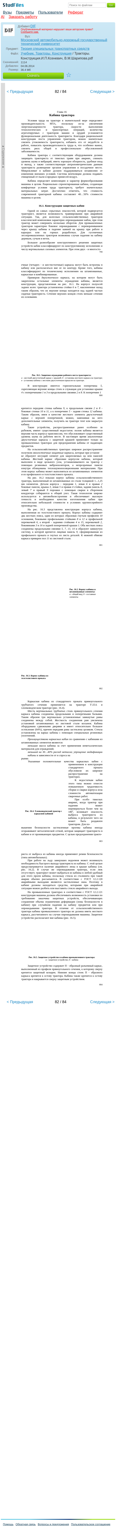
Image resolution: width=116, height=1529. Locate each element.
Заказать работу (23, 17)
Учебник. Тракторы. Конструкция (46, 53)
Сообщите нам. (30, 32)
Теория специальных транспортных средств (55, 48)
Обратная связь (26, 1524)
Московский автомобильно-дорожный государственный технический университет (64, 42)
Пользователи (50, 12)
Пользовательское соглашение (90, 1524)
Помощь (8, 1524)
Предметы (25, 12)
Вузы (7, 12)
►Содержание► (3, 156)
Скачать (33, 75)
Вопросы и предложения (53, 1524)
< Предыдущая (20, 91)
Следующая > (102, 91)
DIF (33, 26)
